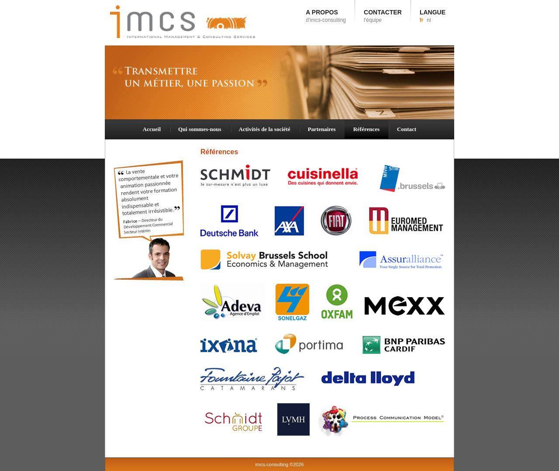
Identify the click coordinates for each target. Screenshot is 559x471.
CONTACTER (383, 16)
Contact (406, 129)
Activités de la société (264, 129)
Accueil (152, 129)
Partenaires (322, 129)
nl (429, 20)
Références (366, 129)
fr (422, 20)
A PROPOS (326, 16)
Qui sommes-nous (199, 129)
